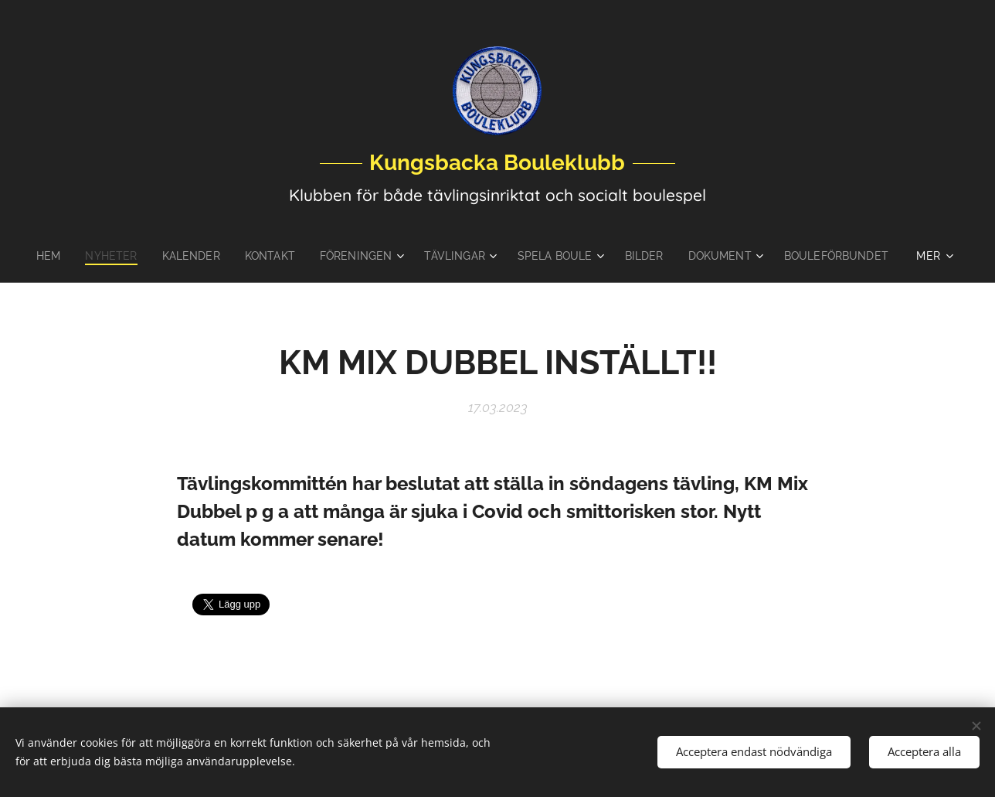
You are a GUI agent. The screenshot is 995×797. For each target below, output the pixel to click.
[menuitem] (105, 256)
